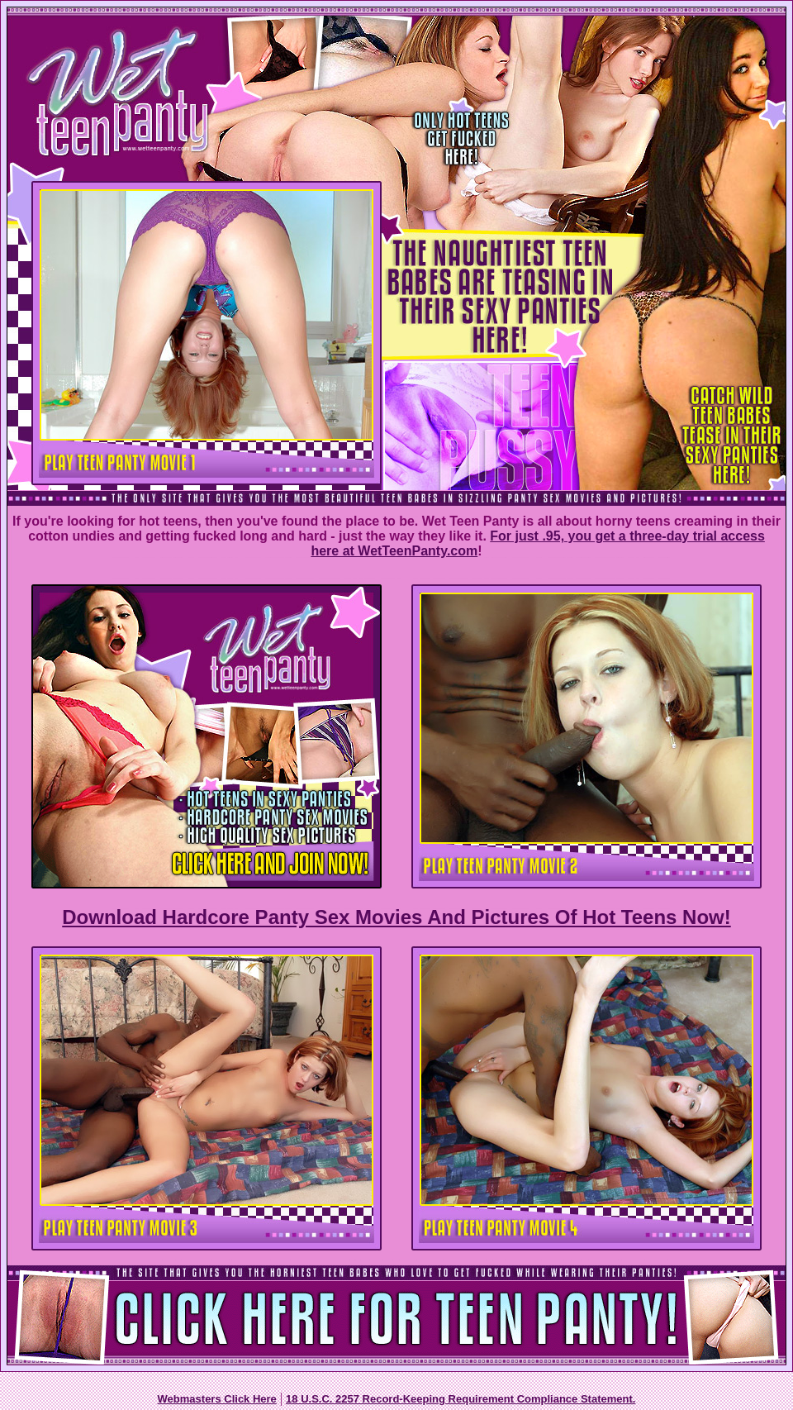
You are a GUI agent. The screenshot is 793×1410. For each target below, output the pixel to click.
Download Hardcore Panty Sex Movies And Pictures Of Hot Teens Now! (396, 917)
